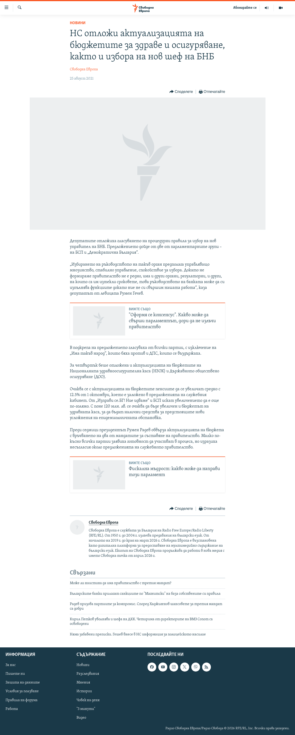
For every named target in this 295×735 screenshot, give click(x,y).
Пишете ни (15, 674)
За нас (11, 665)
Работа (12, 709)
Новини (78, 23)
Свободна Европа (84, 69)
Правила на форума (22, 700)
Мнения (83, 682)
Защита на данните (23, 682)
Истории (84, 691)
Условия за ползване (22, 691)
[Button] (181, 92)
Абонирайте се (245, 8)
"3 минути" (86, 709)
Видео (81, 718)
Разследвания (88, 674)
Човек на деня (88, 700)
